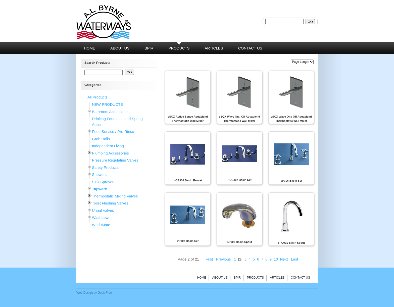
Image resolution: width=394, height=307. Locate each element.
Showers (99, 174)
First (209, 259)
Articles (277, 277)
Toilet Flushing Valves (110, 203)
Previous (223, 259)
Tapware (99, 189)
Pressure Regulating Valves (115, 160)
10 (276, 259)
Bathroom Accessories (110, 112)
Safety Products (105, 167)
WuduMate (101, 225)
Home (201, 277)
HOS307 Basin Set (239, 179)
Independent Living (108, 146)
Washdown (101, 217)
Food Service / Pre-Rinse (113, 131)
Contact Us (300, 277)
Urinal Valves (103, 210)
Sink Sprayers (103, 182)
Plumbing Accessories (110, 153)
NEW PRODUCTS (107, 104)
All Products (97, 97)
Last (294, 259)
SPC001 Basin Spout (291, 242)
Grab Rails (101, 139)
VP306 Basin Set (291, 180)
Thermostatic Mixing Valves (115, 196)
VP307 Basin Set (188, 240)
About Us (220, 277)
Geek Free (105, 292)
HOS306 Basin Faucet (187, 180)
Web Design (84, 292)
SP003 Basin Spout (239, 241)
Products (255, 277)
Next (284, 259)
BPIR (237, 277)
